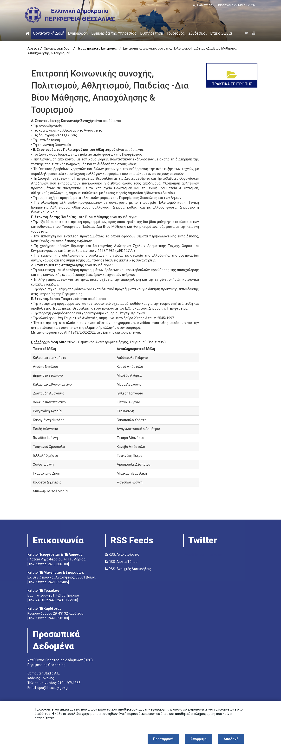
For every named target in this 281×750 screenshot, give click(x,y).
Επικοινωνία (221, 33)
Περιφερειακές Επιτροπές (97, 48)
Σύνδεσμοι (198, 33)
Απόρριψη (198, 739)
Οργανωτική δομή (58, 48)
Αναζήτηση (202, 5)
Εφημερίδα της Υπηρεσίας (114, 33)
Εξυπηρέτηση (151, 33)
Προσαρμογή (163, 739)
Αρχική (33, 48)
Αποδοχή (231, 739)
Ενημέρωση (78, 33)
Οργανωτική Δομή (48, 33)
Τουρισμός (176, 33)
